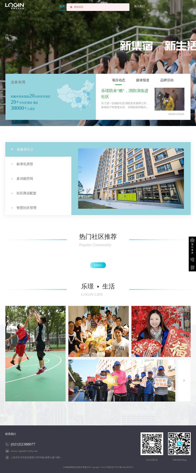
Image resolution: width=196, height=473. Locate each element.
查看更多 (98, 265)
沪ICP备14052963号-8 (124, 467)
